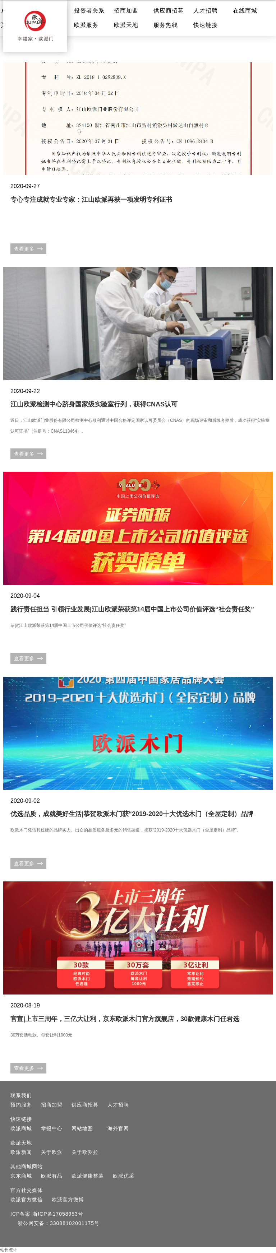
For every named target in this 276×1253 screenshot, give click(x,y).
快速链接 (205, 25)
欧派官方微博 (68, 1199)
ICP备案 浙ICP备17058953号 (46, 1214)
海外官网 (118, 1128)
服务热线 (165, 25)
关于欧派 (52, 1152)
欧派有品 (52, 1176)
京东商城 (21, 1176)
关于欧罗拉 (85, 1152)
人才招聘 (205, 11)
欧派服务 (86, 25)
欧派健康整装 (88, 1176)
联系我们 (21, 1095)
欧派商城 (21, 1128)
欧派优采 (123, 1176)
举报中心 (52, 1128)
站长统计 (8, 1249)
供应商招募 (168, 11)
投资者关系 (89, 11)
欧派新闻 (21, 1152)
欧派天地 (126, 25)
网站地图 (82, 1128)
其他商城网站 (26, 1166)
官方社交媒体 (26, 1190)
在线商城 (245, 11)
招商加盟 (126, 11)
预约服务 (21, 1105)
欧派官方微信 (26, 1199)
